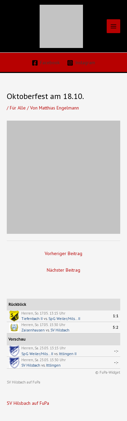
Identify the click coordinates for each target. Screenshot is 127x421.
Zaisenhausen (33, 330)
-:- (116, 351)
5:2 (116, 327)
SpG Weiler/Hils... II (64, 318)
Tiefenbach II (32, 318)
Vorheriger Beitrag (63, 253)
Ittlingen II (68, 353)
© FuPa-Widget (107, 372)
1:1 (116, 316)
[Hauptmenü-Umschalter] (114, 26)
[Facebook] (45, 63)
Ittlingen (53, 365)
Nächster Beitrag (63, 270)
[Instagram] (81, 63)
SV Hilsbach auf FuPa (23, 382)
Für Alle (18, 108)
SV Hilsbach (59, 330)
